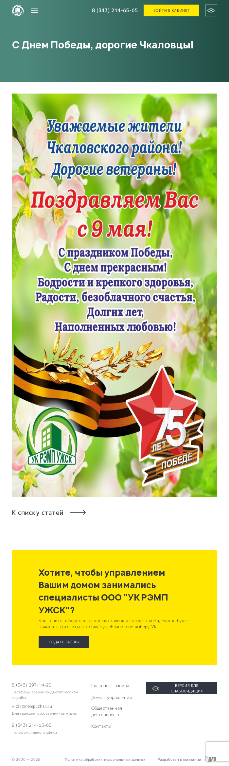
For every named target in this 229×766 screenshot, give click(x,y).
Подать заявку (64, 642)
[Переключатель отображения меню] (34, 10)
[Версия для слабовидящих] (211, 10)
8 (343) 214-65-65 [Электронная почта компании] (31, 725)
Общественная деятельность (106, 711)
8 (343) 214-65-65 (115, 10)
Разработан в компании (187, 759)
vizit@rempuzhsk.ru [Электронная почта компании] (32, 706)
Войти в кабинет (171, 10)
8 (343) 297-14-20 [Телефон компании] (31, 685)
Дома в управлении (111, 697)
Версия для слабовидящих (177, 688)
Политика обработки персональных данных (105, 759)
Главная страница (110, 685)
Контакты (101, 726)
